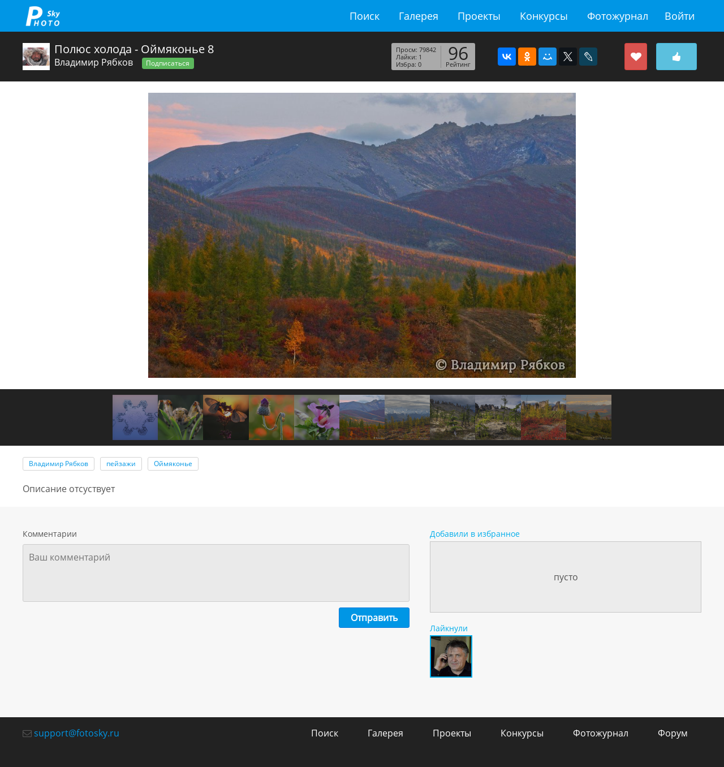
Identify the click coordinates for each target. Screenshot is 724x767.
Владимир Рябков (93, 62)
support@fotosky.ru (76, 733)
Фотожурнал (617, 16)
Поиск (365, 16)
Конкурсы (544, 16)
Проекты (479, 16)
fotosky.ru (42, 16)
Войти (680, 16)
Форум (673, 733)
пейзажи (121, 463)
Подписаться (167, 63)
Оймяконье (173, 463)
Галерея (418, 16)
